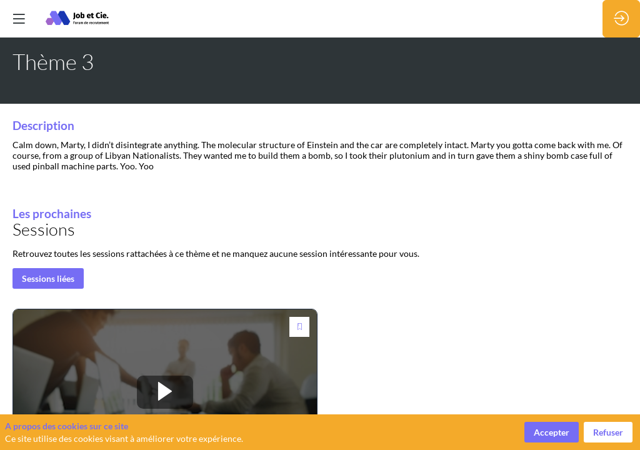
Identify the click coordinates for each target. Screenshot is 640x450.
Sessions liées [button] (48, 279)
